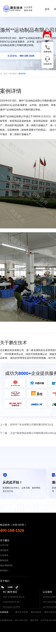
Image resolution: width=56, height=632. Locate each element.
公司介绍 (4, 545)
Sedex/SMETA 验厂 (12, 602)
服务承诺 (34, 620)
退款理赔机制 (6, 565)
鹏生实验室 (36, 612)
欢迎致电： (20, 56)
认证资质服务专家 (28, 8)
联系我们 (4, 570)
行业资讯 (4, 555)
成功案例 (13, 74)
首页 (47, 9)
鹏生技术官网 (21, 612)
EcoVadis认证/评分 (11, 607)
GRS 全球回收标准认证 (14, 597)
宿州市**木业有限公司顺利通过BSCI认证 (31, 424)
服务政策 (4, 560)
